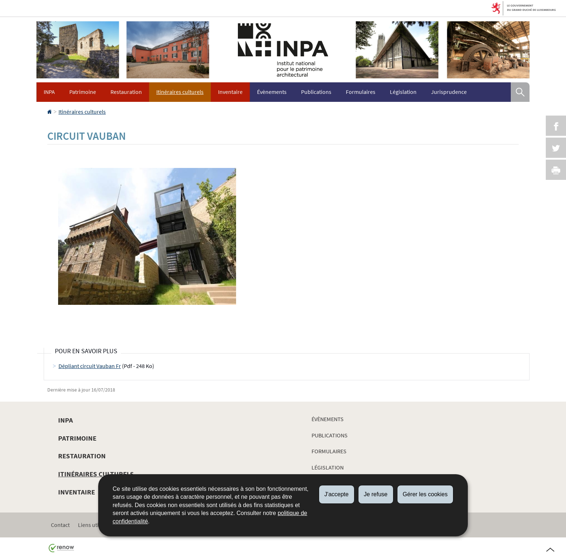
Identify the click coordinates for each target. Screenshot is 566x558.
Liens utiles (91, 524)
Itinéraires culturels (180, 91)
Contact (60, 524)
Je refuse (376, 494)
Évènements (272, 91)
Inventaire (230, 91)
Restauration (126, 91)
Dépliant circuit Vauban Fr (89, 365)
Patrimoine (82, 91)
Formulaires (360, 91)
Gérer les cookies (425, 494)
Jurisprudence (449, 91)
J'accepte (337, 494)
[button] (520, 92)
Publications (316, 91)
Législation (403, 91)
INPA (49, 91)
